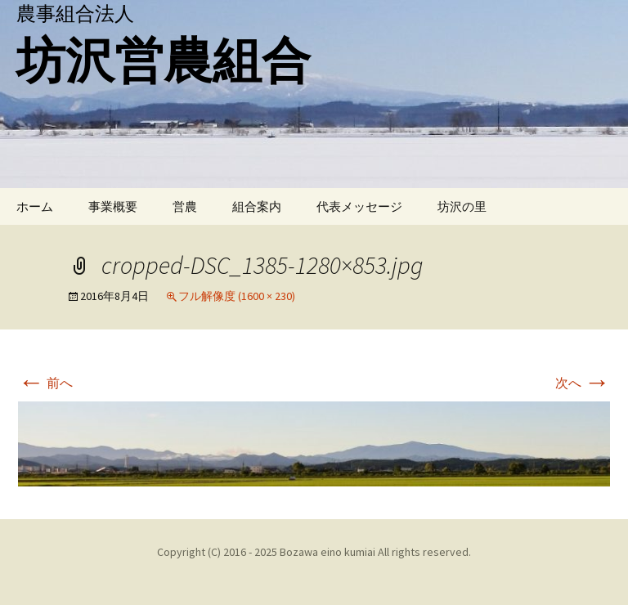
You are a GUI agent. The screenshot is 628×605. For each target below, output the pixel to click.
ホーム (34, 206)
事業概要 (112, 206)
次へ (582, 382)
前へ (45, 382)
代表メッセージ (359, 206)
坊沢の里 (462, 206)
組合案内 (256, 206)
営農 (185, 206)
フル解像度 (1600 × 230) (236, 296)
